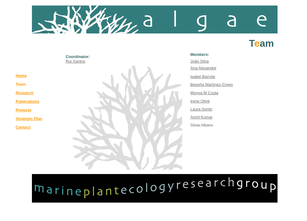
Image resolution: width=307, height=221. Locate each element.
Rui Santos (75, 61)
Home (21, 75)
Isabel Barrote (202, 76)
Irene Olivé (200, 101)
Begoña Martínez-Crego (211, 84)
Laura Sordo (201, 109)
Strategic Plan (29, 118)
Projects (23, 110)
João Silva (199, 61)
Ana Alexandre (203, 68)
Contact (23, 127)
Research (25, 93)
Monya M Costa (204, 93)
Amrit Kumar (201, 117)
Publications (27, 101)
